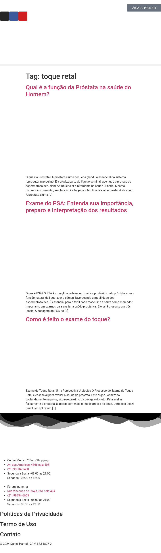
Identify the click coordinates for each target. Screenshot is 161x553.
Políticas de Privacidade (31, 513)
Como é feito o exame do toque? (68, 319)
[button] (80, 65)
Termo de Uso (18, 524)
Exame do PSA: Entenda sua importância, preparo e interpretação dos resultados (79, 207)
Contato (10, 534)
